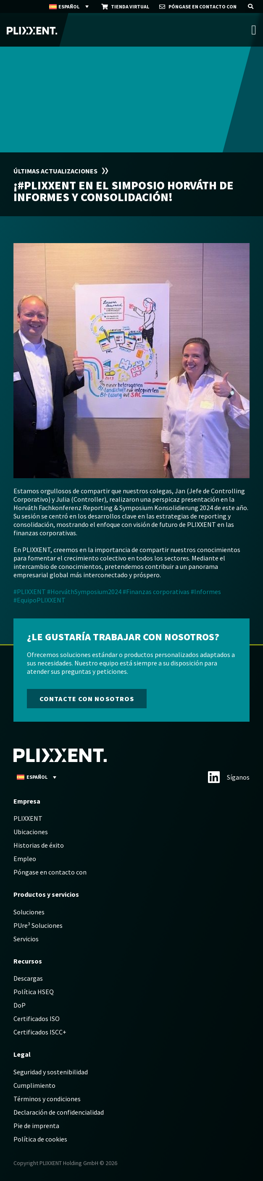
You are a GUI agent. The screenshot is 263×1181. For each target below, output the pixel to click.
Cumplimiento (34, 1085)
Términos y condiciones (47, 1099)
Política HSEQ (33, 991)
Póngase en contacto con (50, 872)
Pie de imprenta (36, 1125)
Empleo (24, 858)
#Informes (206, 591)
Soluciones (29, 912)
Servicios (26, 939)
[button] (250, 6)
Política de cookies (40, 1139)
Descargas (28, 978)
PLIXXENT (27, 818)
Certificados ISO (36, 1018)
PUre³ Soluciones (38, 925)
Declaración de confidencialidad (58, 1112)
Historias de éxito (38, 845)
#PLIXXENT (29, 591)
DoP (19, 1005)
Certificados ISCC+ (39, 1032)
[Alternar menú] (253, 30)
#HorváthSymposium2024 (84, 591)
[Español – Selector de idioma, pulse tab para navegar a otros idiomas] (69, 7)
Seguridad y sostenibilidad (50, 1072)
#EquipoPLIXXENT (39, 600)
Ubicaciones (30, 831)
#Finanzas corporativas (156, 591)
